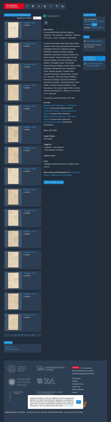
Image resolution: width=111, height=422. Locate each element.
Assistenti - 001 (29, 23)
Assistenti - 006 (29, 127)
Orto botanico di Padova (53, 122)
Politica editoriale (78, 389)
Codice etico (76, 387)
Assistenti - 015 (29, 315)
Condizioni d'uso (77, 384)
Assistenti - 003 (29, 64)
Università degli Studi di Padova (83, 373)
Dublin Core (9, 347)
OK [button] (79, 402)
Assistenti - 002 (29, 44)
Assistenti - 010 (29, 211)
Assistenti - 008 (29, 169)
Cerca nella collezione (95, 41)
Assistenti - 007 (29, 148)
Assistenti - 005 (29, 106)
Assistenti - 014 (29, 294)
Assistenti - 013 (29, 273)
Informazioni (76, 378)
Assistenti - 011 (29, 231)
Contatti (74, 381)
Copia (94, 24)
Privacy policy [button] (68, 406)
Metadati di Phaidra (12, 349)
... (30, 335)
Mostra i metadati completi (54, 182)
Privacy (74, 392)
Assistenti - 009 (29, 190)
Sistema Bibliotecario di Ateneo (82, 371)
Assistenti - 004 (29, 85)
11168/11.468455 (96, 27)
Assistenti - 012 (29, 252)
